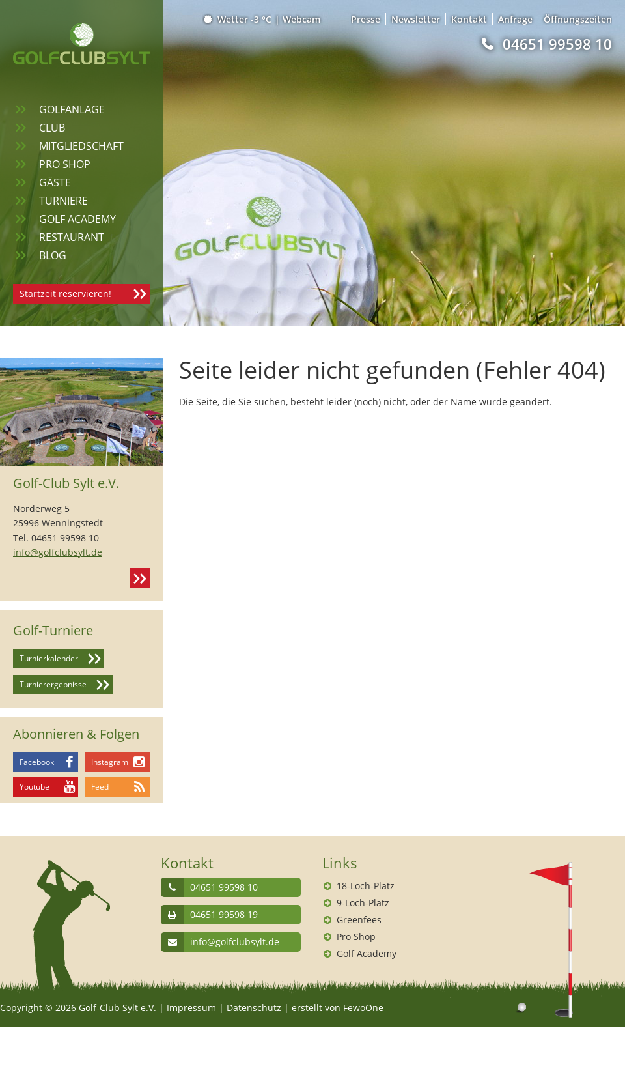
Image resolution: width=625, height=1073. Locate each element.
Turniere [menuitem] (63, 200)
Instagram (109, 761)
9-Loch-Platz (363, 902)
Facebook (37, 761)
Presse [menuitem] (365, 19)
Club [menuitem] (52, 128)
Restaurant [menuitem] (71, 237)
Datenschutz (254, 1007)
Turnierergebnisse (53, 684)
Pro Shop (356, 936)
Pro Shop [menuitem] (64, 164)
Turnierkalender (49, 658)
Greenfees (359, 919)
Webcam (301, 19)
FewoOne (363, 1007)
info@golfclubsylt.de (57, 552)
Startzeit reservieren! (65, 293)
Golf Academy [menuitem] (77, 219)
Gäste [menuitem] (55, 182)
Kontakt (140, 578)
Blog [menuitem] (52, 255)
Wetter (238, 19)
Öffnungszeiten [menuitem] (578, 19)
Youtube (34, 786)
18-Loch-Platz (366, 886)
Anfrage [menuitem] (515, 19)
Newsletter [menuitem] (415, 19)
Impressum (191, 1007)
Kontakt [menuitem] (469, 19)
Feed (100, 786)
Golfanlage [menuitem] (72, 109)
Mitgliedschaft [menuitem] (81, 146)
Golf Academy (366, 953)
